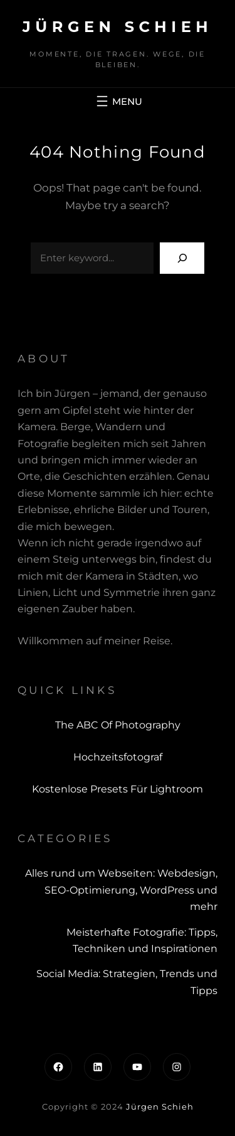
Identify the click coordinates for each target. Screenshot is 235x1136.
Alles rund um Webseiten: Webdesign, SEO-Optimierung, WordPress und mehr (121, 889)
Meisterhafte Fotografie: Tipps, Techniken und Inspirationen (141, 940)
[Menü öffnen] (118, 101)
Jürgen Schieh (117, 27)
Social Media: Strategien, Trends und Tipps (126, 982)
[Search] (182, 257)
